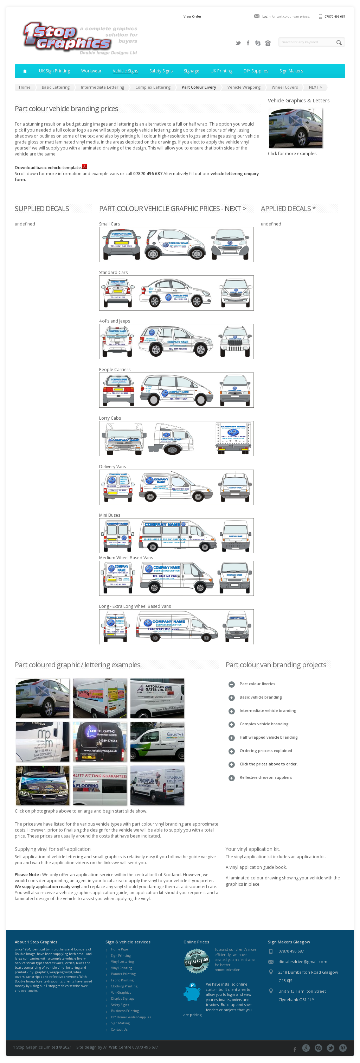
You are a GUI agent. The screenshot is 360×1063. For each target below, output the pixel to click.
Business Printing (125, 1010)
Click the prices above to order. (269, 764)
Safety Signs (120, 1004)
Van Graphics (121, 992)
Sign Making (120, 1023)
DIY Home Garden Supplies (131, 1017)
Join (258, 43)
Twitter (238, 43)
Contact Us (119, 1029)
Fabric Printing (122, 980)
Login (266, 16)
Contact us (268, 43)
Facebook (248, 43)
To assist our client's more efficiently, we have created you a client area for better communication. (235, 959)
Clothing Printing (124, 986)
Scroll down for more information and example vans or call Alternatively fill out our (113, 174)
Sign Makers (291, 71)
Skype (318, 1048)
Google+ (306, 1048)
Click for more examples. (296, 151)
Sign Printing (121, 955)
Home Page (119, 949)
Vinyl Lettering (122, 961)
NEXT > (235, 208)
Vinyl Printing (121, 968)
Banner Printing (123, 974)
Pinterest (343, 1048)
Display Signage (123, 998)
